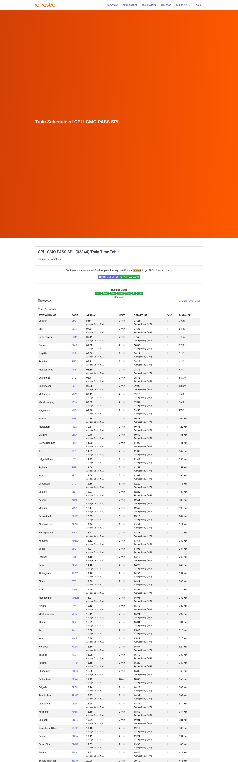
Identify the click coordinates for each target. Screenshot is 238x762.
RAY (74, 630)
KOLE (75, 638)
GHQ (74, 434)
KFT (74, 475)
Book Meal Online (108, 277)
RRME (75, 695)
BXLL (74, 328)
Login (198, 5)
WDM (75, 402)
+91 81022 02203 (130, 277)
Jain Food (165, 5)
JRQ (74, 377)
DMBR (75, 744)
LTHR (74, 557)
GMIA (75, 752)
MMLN (75, 597)
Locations (112, 5)
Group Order (149, 5)
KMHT (75, 711)
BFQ (74, 548)
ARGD (75, 687)
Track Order (130, 5)
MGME (75, 614)
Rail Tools (181, 5)
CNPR (75, 720)
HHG (74, 532)
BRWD (75, 516)
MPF (74, 369)
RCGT (75, 573)
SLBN (75, 337)
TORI (74, 589)
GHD (74, 443)
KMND (75, 540)
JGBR (75, 728)
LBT (74, 459)
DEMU (75, 565)
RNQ (74, 361)
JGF (74, 353)
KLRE (74, 622)
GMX (74, 345)
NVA (74, 605)
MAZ (74, 508)
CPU (74, 320)
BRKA (75, 679)
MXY (74, 394)
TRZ (74, 451)
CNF (74, 491)
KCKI (74, 500)
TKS (74, 654)
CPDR (75, 524)
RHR (74, 467)
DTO (74, 483)
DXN (74, 386)
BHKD (75, 671)
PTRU (75, 662)
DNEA (75, 736)
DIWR (75, 703)
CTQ (74, 581)
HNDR (75, 646)
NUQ (74, 410)
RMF (74, 418)
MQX (74, 426)
